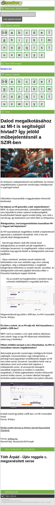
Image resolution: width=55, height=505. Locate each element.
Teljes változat (10, 496)
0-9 (4, 33)
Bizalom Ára (6, 68)
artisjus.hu (13, 438)
